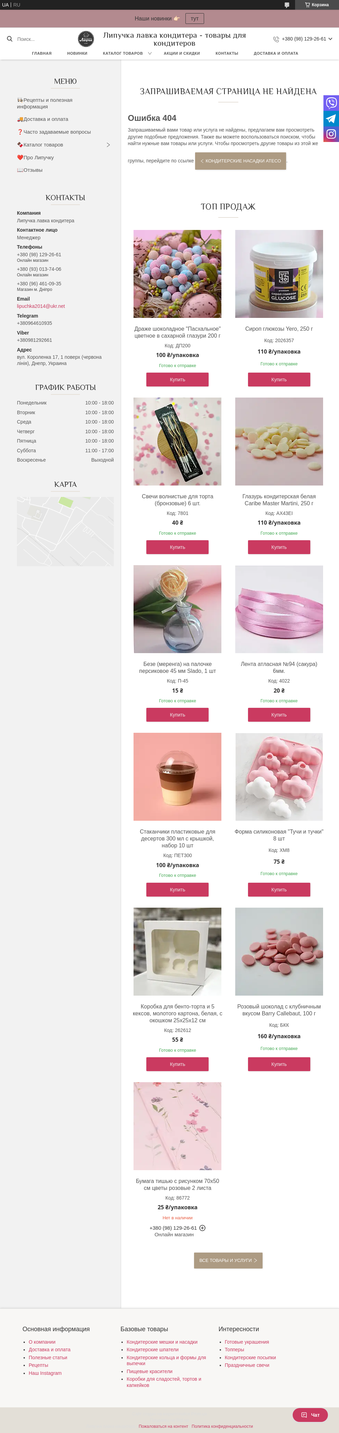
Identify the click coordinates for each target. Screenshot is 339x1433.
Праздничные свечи (247, 1365)
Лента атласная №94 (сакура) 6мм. (279, 667)
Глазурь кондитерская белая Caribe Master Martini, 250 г (279, 499)
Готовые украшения (247, 1342)
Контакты (227, 53)
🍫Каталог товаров (40, 145)
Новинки (77, 53)
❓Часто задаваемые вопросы (54, 132)
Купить (177, 379)
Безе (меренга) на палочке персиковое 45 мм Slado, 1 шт (177, 667)
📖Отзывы (30, 170)
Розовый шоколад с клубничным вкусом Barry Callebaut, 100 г (279, 1010)
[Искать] (9, 39)
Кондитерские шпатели (152, 1349)
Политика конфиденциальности (222, 1426)
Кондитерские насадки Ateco (243, 160)
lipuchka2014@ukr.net (41, 306)
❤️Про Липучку (35, 157)
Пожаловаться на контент (163, 1426)
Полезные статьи (48, 1357)
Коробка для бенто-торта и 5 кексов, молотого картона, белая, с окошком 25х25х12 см (177, 1013)
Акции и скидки (182, 53)
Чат (310, 1415)
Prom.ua (199, 1414)
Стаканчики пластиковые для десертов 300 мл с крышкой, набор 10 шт (177, 838)
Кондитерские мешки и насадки (162, 1342)
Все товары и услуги (225, 1260)
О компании (42, 1342)
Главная (42, 53)
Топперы (234, 1349)
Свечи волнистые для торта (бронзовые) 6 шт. (177, 499)
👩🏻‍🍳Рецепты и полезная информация (44, 103)
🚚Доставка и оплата (42, 119)
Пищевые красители (149, 1371)
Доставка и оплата (276, 53)
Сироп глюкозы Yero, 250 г (279, 329)
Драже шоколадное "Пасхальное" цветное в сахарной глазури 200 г (178, 332)
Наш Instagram (45, 1373)
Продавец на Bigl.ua (169, 1420)
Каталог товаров (123, 53)
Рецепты (38, 1365)
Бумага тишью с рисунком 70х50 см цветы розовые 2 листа (177, 1184)
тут (195, 18)
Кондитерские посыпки (250, 1357)
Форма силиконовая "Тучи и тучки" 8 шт (279, 835)
